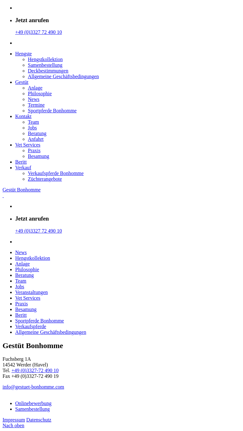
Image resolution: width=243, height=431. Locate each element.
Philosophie (40, 93)
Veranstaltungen (31, 292)
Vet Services (27, 144)
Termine (36, 105)
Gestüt (21, 82)
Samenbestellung (45, 65)
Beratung (37, 133)
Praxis (34, 150)
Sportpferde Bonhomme (52, 110)
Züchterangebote (45, 179)
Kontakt (23, 116)
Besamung (38, 156)
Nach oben (13, 425)
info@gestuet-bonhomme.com (33, 387)
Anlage (35, 88)
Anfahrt (36, 139)
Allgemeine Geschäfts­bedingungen (63, 76)
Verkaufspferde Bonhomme (56, 173)
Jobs (32, 127)
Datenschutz (38, 419)
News (33, 99)
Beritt (21, 162)
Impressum (14, 419)
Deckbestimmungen (48, 70)
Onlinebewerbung (33, 403)
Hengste (23, 53)
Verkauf (23, 167)
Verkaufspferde (30, 326)
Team (33, 122)
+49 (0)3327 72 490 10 (38, 32)
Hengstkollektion (45, 59)
